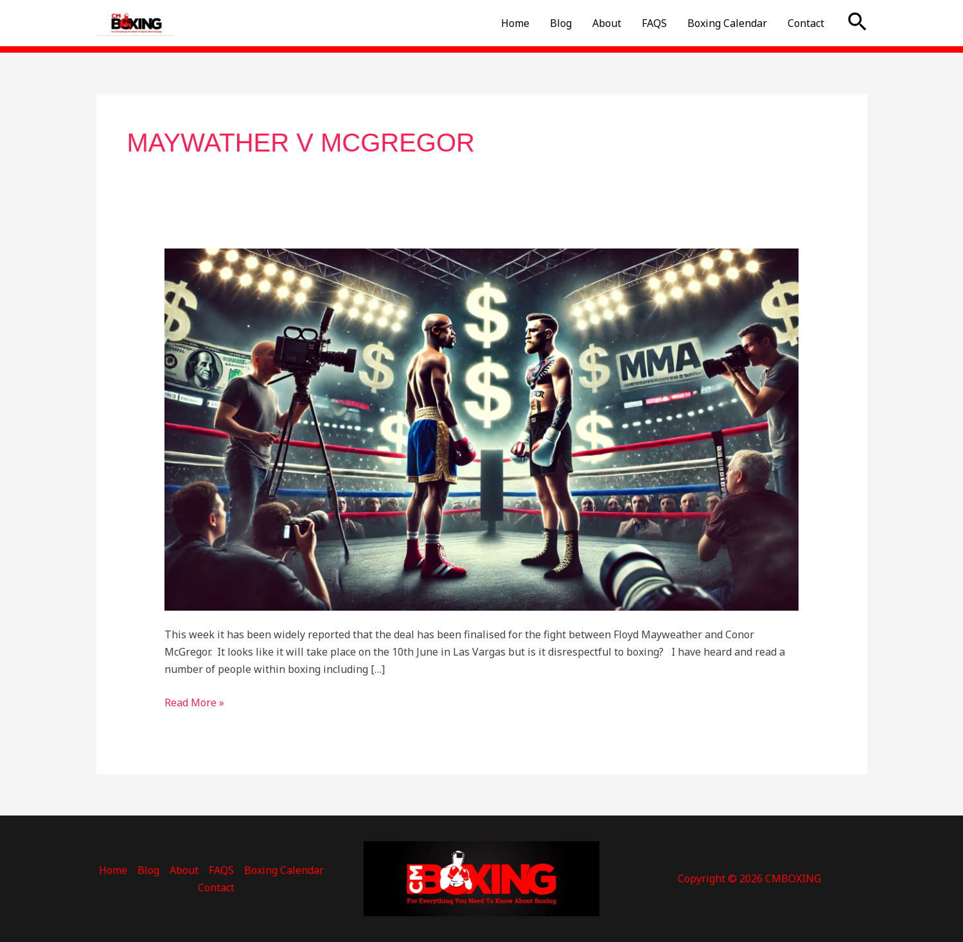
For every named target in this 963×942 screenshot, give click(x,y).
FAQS (654, 23)
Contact (806, 23)
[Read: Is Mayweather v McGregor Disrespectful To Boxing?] (481, 429)
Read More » (194, 702)
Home (515, 23)
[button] (857, 23)
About (606, 23)
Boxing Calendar (727, 23)
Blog (561, 23)
